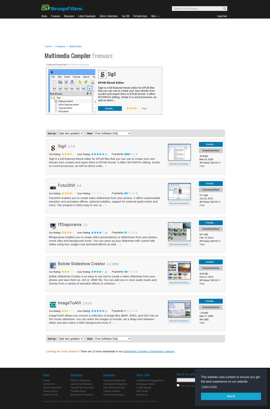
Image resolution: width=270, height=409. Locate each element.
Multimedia (75, 46)
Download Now (210, 150)
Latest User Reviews (81, 384)
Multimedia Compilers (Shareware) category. (149, 351)
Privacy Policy (50, 391)
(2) (106, 311)
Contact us (49, 384)
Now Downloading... (114, 394)
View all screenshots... (179, 164)
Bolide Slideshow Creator (81, 263)
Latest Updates (111, 391)
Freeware (60, 46)
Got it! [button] (231, 396)
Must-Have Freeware (81, 394)
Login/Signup (143, 387)
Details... (110, 108)
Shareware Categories (115, 384)
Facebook (142, 394)
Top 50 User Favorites (82, 387)
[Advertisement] (135, 31)
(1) (106, 154)
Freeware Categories (114, 380)
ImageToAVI (69, 303)
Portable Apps (78, 391)
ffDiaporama (70, 224)
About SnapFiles (52, 387)
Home (48, 46)
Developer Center (145, 384)
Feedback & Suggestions (150, 380)
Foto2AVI (66, 185)
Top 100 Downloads (114, 387)
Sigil (62, 146)
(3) (106, 233)
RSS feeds (142, 391)
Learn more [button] (209, 386)
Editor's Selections (80, 380)
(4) (106, 272)
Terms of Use (50, 394)
